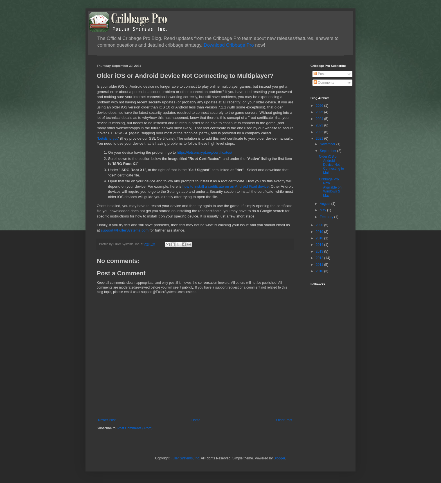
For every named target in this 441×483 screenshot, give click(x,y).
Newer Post (107, 420)
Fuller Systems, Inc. (185, 458)
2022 (320, 132)
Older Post (284, 420)
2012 (320, 258)
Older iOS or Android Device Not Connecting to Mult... (331, 165)
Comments (324, 83)
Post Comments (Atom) (134, 428)
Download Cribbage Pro (229, 45)
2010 (320, 271)
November (328, 144)
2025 (320, 112)
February (327, 217)
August (325, 204)
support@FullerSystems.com (125, 230)
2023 (320, 125)
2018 (320, 238)
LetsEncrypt (108, 138)
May (323, 210)
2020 (320, 225)
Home (196, 420)
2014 (320, 245)
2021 (320, 138)
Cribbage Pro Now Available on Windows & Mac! (330, 187)
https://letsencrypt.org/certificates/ (204, 152)
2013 (320, 251)
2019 (320, 232)
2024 (320, 119)
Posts (320, 74)
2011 (320, 265)
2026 (320, 106)
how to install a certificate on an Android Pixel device (226, 186)
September (328, 151)
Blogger (279, 458)
